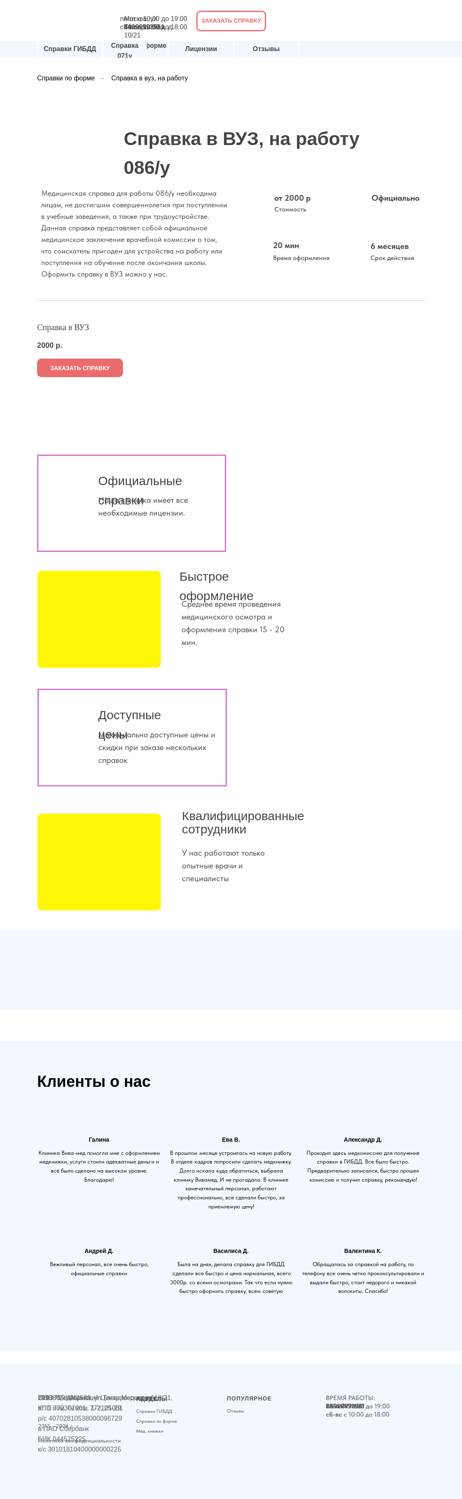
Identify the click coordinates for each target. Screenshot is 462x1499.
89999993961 (144, 26)
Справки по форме (66, 78)
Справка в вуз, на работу (149, 78)
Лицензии (201, 48)
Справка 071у (125, 50)
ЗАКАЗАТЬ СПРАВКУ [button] (231, 20)
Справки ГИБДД (70, 48)
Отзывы (266, 48)
